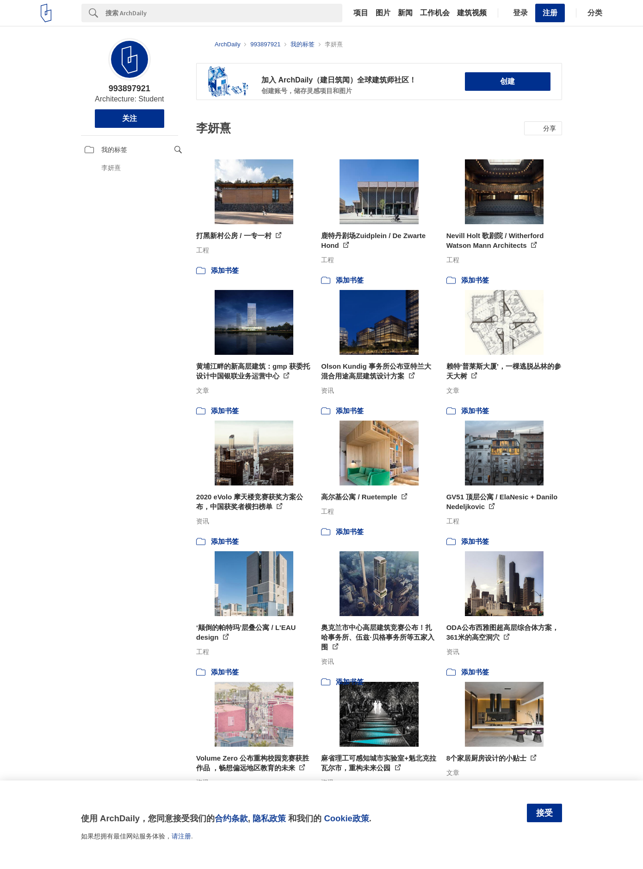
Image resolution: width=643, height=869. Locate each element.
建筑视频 (472, 13)
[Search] (223, 13)
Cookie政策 (346, 818)
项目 (360, 13)
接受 (544, 813)
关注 (129, 118)
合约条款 (231, 818)
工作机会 (435, 13)
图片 (383, 13)
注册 (550, 13)
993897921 (129, 88)
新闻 (405, 13)
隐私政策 (269, 818)
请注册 (181, 836)
